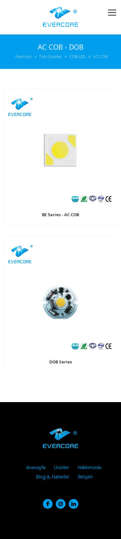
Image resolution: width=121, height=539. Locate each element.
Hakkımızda (89, 467)
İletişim (85, 477)
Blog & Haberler (52, 477)
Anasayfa (35, 467)
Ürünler (61, 467)
